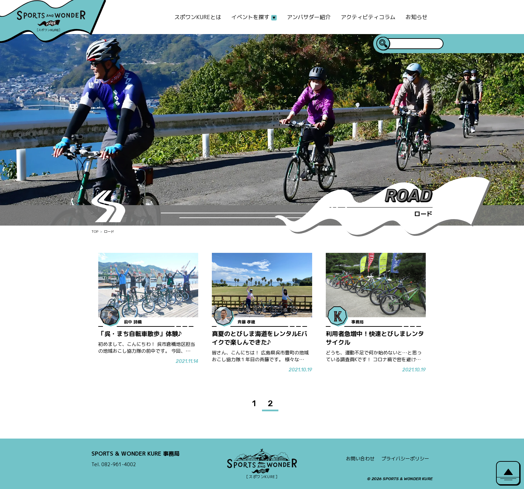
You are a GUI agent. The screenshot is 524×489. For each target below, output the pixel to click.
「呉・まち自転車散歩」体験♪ (140, 334)
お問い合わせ (360, 458)
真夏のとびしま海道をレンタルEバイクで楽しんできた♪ (259, 338)
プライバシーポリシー (405, 458)
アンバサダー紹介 (309, 17)
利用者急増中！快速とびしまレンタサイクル (375, 338)
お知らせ (416, 17)
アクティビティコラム (368, 17)
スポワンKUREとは (197, 17)
